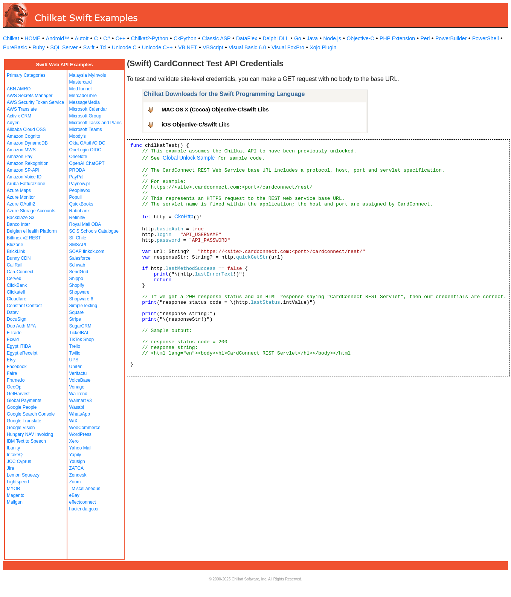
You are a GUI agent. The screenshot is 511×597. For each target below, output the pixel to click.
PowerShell (485, 38)
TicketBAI (78, 332)
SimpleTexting (83, 305)
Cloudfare (16, 299)
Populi (75, 197)
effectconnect (82, 502)
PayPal (76, 177)
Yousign (77, 461)
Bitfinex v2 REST (24, 238)
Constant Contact (24, 305)
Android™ (57, 38)
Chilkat (11, 38)
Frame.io (15, 380)
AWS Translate (22, 109)
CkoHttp (184, 216)
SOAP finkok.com (87, 251)
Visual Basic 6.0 (247, 47)
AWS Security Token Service (35, 102)
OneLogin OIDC (85, 149)
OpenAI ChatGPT (87, 163)
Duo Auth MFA (21, 326)
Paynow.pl (79, 183)
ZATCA (76, 468)
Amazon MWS (21, 149)
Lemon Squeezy (23, 475)
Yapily (75, 454)
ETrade (14, 332)
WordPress (80, 434)
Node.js (332, 38)
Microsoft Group (85, 116)
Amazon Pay (19, 156)
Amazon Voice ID (24, 177)
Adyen (13, 122)
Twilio (75, 353)
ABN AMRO (19, 88)
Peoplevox (79, 190)
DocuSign (16, 319)
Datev (12, 312)
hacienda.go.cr (84, 509)
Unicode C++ (157, 47)
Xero (74, 441)
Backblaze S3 (20, 217)
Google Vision (21, 427)
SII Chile (77, 238)
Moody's (77, 136)
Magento (15, 495)
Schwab (77, 265)
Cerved (14, 278)
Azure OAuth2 (21, 204)
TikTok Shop (81, 339)
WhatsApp (79, 414)
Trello (75, 346)
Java (312, 38)
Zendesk (78, 475)
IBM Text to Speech (26, 441)
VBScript (213, 47)
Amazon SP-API (23, 170)
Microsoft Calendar (88, 109)
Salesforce (80, 258)
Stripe (75, 319)
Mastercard (80, 82)
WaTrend (78, 393)
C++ (120, 38)
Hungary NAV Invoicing (30, 434)
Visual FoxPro (288, 47)
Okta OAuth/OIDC (87, 143)
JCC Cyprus (19, 461)
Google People (22, 407)
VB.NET (187, 47)
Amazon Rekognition (28, 163)
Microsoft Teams (85, 129)
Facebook (17, 366)
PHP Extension (397, 38)
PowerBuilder (451, 38)
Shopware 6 (81, 299)
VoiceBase (80, 380)
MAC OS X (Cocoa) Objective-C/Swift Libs (215, 110)
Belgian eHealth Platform (32, 231)
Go (297, 38)
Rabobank (79, 210)
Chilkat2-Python (149, 38)
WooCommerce (85, 427)
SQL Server (64, 47)
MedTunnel (80, 88)
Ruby (38, 47)
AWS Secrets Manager (30, 95)
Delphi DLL (275, 38)
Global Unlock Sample (189, 158)
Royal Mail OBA (85, 224)
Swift (89, 47)
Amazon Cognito (23, 136)
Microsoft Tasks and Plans (95, 122)
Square (76, 312)
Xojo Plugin (323, 47)
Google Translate (24, 420)
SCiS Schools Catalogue (94, 231)
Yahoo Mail (80, 448)
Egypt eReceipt (22, 353)
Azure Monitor (21, 197)
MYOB (13, 488)
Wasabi (76, 407)
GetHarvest (18, 393)
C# (106, 38)
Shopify (76, 285)
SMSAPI (77, 244)
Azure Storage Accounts (31, 210)
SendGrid (78, 271)
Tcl (103, 47)
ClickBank (17, 285)
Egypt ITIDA (19, 346)
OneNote (78, 156)
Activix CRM (19, 116)
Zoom (75, 481)
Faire (12, 373)
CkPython (185, 38)
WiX (73, 420)
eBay (74, 495)
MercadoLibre (83, 95)
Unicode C (124, 47)
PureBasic (15, 47)
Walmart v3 (80, 400)
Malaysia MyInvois (87, 75)
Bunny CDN (19, 258)
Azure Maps (19, 190)
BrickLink (16, 251)
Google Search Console (31, 414)
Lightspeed (18, 481)
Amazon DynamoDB (27, 143)
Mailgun (15, 502)
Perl (425, 38)
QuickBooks (81, 204)
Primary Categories (26, 75)
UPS (74, 359)
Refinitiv (77, 217)
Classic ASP (216, 38)
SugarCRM (80, 326)
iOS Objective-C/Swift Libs (196, 125)
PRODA (77, 170)
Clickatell (16, 292)
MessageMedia (84, 102)
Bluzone (15, 244)
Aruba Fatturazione (26, 183)
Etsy (11, 359)
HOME (32, 38)
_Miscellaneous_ (86, 488)
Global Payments (24, 400)
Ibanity (13, 448)
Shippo (76, 278)
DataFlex (246, 38)
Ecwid (13, 339)
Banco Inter (18, 224)
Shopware (79, 292)
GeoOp (14, 387)
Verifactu (78, 373)
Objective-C (360, 38)
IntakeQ (15, 454)
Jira (10, 468)
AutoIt (82, 38)
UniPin (75, 366)
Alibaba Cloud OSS (26, 129)
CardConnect (20, 271)
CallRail (14, 265)
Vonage (77, 387)
